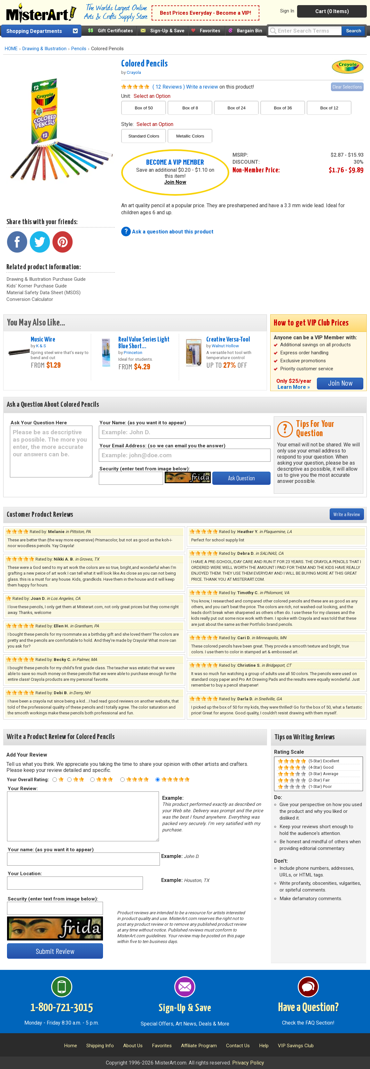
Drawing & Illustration (44, 48)
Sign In (287, 11)
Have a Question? (308, 1008)
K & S (41, 345)
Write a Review (347, 514)
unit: (145, 96)
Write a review (202, 87)
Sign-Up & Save (167, 31)
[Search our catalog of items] (353, 31)
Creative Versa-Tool (228, 339)
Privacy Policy (248, 1063)
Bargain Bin (249, 31)
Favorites (210, 31)
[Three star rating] (92, 779)
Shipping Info (100, 1046)
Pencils (78, 48)
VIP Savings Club (296, 1046)
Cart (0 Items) (332, 11)
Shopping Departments (34, 31)
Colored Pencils (144, 63)
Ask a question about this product (172, 232)
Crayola (134, 72)
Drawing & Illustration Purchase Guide (46, 279)
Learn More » (294, 387)
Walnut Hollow (225, 345)
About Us (133, 1046)
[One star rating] (54, 779)
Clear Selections (347, 86)
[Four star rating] (122, 779)
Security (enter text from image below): (144, 469)
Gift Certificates (115, 31)
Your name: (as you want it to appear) (50, 850)
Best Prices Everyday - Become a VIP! (205, 13)
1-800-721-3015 (61, 1008)
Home (70, 1046)
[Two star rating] (69, 779)
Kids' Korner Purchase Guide (36, 286)
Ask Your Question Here (39, 423)
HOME (11, 48)
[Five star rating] (157, 779)
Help (264, 1046)
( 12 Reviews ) (169, 87)
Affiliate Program (199, 1046)
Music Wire (43, 339)
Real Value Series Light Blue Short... (143, 343)
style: (147, 124)
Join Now (175, 182)
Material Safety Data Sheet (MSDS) (43, 292)
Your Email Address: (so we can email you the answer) (162, 446)
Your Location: (24, 873)
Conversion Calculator (29, 299)
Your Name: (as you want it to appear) (142, 423)
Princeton (133, 352)
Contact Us (238, 1046)
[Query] (305, 30)
